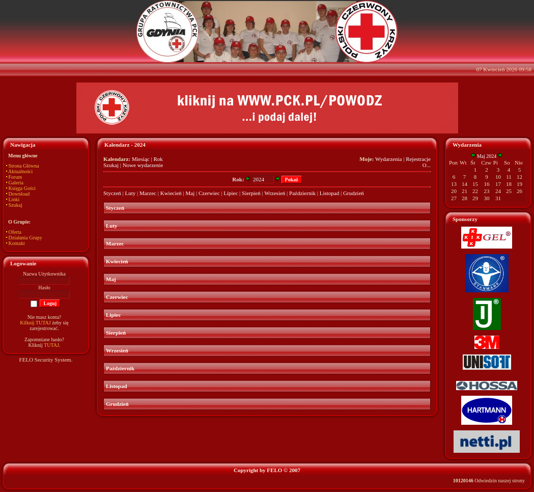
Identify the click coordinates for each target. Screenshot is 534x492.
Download (19, 194)
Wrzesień (274, 193)
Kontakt (17, 243)
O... (427, 165)
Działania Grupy (25, 237)
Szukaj (15, 205)
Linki (14, 199)
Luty (130, 193)
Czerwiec (209, 193)
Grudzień (353, 193)
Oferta (15, 232)
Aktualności (20, 171)
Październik (302, 193)
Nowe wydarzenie (143, 165)
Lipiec (230, 193)
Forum (15, 177)
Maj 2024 (487, 156)
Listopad (330, 193)
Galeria (16, 182)
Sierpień (251, 193)
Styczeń (112, 193)
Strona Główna (24, 166)
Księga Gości (22, 188)
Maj (190, 193)
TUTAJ (51, 345)
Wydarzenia (388, 159)
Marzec (147, 193)
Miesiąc (141, 159)
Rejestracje (418, 159)
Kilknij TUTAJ (35, 322)
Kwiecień (171, 193)
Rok (157, 159)
